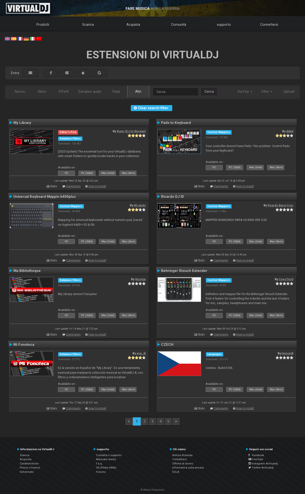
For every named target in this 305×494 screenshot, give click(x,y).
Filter (266, 91)
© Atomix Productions (153, 489)
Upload (289, 91)
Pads (116, 91)
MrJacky (140, 205)
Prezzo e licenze (30, 467)
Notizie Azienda (182, 455)
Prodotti (42, 24)
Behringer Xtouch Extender (184, 271)
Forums (101, 472)
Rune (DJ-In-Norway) (131, 131)
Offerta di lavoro (182, 463)
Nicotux (140, 279)
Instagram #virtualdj (263, 463)
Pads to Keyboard (176, 123)
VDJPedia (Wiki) (106, 467)
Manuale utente (106, 459)
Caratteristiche (29, 463)
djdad (289, 131)
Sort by (245, 91)
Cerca (209, 91)
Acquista (133, 24)
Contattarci (179, 459)
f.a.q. (99, 463)
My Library (22, 123)
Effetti (64, 91)
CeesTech (286, 279)
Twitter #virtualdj (261, 467)
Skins (42, 91)
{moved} (287, 353)
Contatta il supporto (109, 455)
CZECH (167, 344)
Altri (138, 91)
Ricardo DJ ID (172, 196)
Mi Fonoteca (23, 344)
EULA (175, 472)
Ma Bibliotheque (27, 271)
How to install (97, 186)
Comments (73, 186)
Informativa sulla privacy (188, 467)
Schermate (27, 472)
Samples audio (90, 91)
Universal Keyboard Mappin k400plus (44, 196)
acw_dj (141, 353)
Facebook (256, 455)
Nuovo (20, 91)
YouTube (256, 459)
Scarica (88, 24)
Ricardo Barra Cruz (280, 205)
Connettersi (269, 24)
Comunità (178, 24)
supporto (224, 24)
